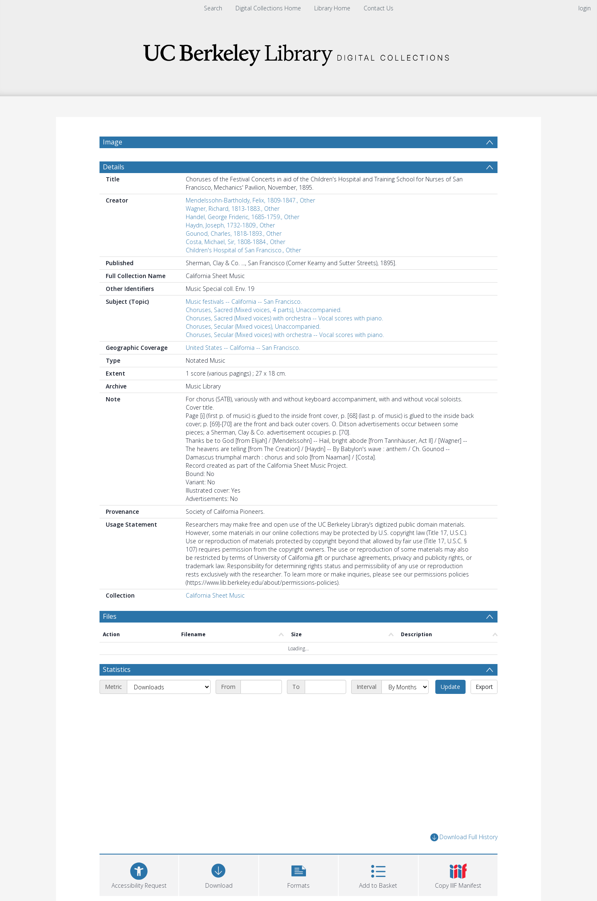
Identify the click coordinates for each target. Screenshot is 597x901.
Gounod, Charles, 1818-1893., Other (234, 233)
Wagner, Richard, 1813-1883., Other (232, 208)
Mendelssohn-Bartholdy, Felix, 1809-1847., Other (250, 200)
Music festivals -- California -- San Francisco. (244, 301)
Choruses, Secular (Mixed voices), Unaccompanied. (253, 326)
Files (109, 616)
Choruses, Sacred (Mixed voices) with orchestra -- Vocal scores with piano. (284, 318)
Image (112, 142)
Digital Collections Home (268, 8)
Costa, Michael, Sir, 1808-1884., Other (235, 242)
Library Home (332, 8)
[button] (298, 874)
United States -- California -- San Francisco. (243, 348)
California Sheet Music (215, 595)
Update (450, 687)
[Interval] (405, 687)
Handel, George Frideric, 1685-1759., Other (242, 217)
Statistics (117, 669)
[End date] (325, 687)
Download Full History (464, 837)
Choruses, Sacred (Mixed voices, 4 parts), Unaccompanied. (264, 310)
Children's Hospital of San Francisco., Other (243, 250)
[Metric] (169, 687)
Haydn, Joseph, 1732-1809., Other (230, 225)
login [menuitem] (584, 8)
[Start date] (261, 687)
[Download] (218, 874)
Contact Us (378, 8)
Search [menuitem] (213, 8)
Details (113, 166)
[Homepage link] (298, 52)
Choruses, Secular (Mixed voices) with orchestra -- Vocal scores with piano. (285, 335)
